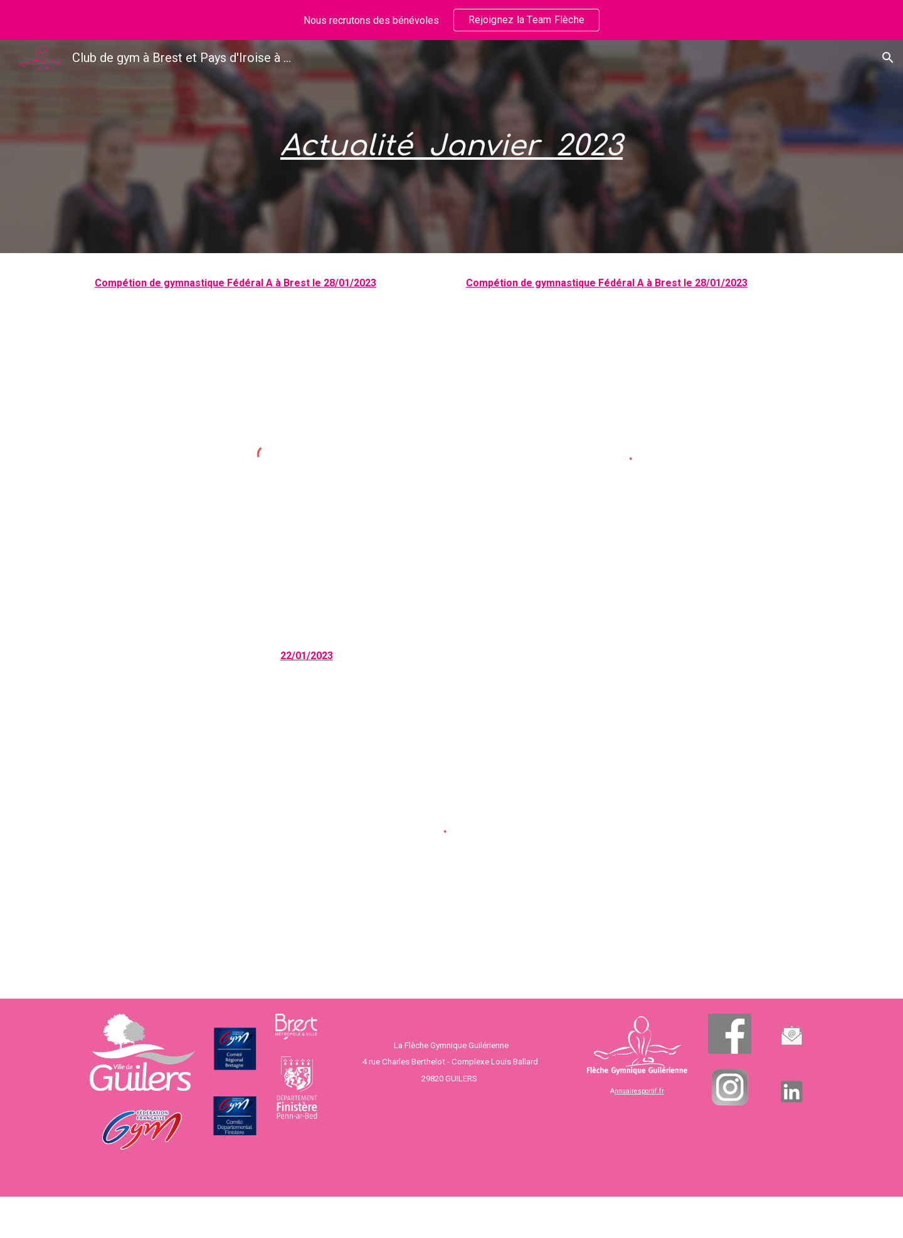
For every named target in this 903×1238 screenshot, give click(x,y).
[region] (451, 20)
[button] (888, 58)
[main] (451, 147)
